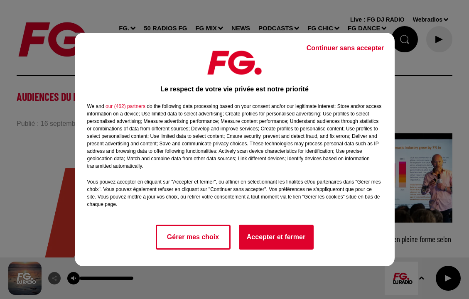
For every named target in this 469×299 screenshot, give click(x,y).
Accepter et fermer (276, 236)
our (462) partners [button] (125, 106)
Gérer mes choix (193, 236)
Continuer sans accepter (345, 47)
